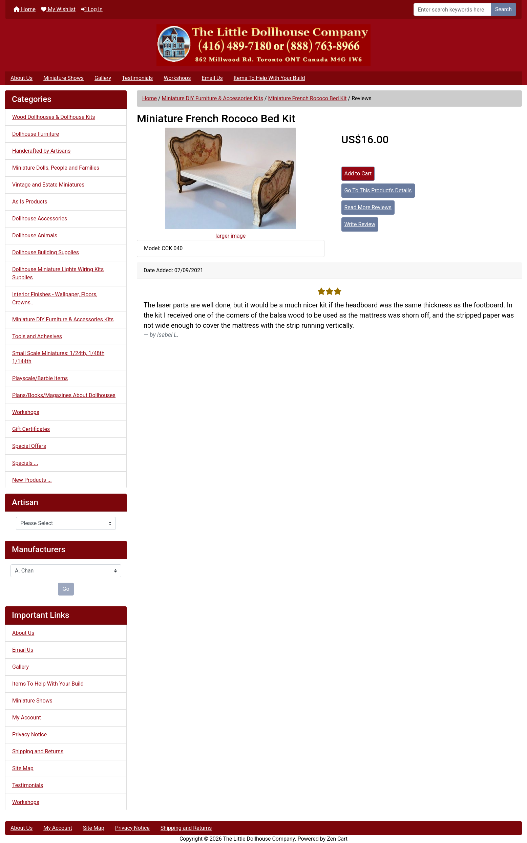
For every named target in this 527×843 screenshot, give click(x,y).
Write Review (359, 224)
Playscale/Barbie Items (40, 378)
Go (65, 589)
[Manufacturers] (65, 570)
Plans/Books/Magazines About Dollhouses (63, 395)
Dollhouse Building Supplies (45, 252)
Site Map (23, 768)
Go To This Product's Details (378, 190)
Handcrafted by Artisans (41, 151)
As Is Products (29, 201)
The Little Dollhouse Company (259, 839)
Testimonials (137, 78)
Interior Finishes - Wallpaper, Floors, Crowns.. (54, 298)
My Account (26, 717)
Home (25, 9)
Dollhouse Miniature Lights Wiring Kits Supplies (58, 273)
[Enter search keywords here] (452, 9)
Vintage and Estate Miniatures (48, 184)
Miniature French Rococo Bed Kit (307, 98)
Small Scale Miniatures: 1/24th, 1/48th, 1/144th (59, 357)
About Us (21, 78)
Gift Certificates (31, 429)
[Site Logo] (263, 45)
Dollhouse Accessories (39, 218)
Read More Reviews (368, 207)
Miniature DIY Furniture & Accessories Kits (212, 98)
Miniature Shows (63, 78)
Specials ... (25, 463)
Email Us (212, 78)
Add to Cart (358, 173)
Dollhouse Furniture (35, 134)
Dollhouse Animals (34, 235)
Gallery (102, 78)
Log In (92, 9)
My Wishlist (58, 9)
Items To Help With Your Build (269, 78)
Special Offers (29, 446)
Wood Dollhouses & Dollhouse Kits (53, 117)
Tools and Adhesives (37, 336)
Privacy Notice (29, 734)
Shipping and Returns (37, 751)
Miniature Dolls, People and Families (55, 168)
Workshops (177, 78)
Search (503, 9)
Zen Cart (337, 839)
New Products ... (32, 480)
